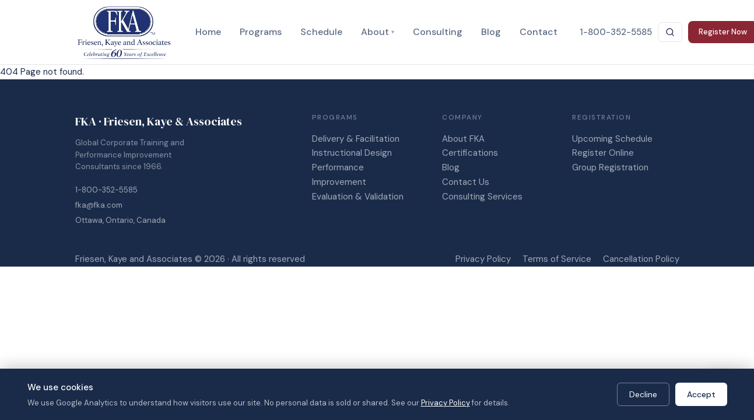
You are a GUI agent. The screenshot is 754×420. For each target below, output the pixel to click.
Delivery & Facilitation (355, 139)
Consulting (437, 32)
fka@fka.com (98, 205)
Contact (538, 32)
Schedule (321, 32)
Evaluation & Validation (358, 196)
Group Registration (610, 167)
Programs (261, 32)
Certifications (470, 153)
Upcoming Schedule (612, 139)
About (377, 32)
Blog (491, 32)
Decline (643, 394)
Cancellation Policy (641, 259)
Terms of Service (556, 259)
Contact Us (465, 182)
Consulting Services (482, 196)
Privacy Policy (483, 259)
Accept (701, 394)
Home (208, 32)
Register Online (603, 153)
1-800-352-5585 (106, 190)
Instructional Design (352, 153)
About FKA (463, 139)
